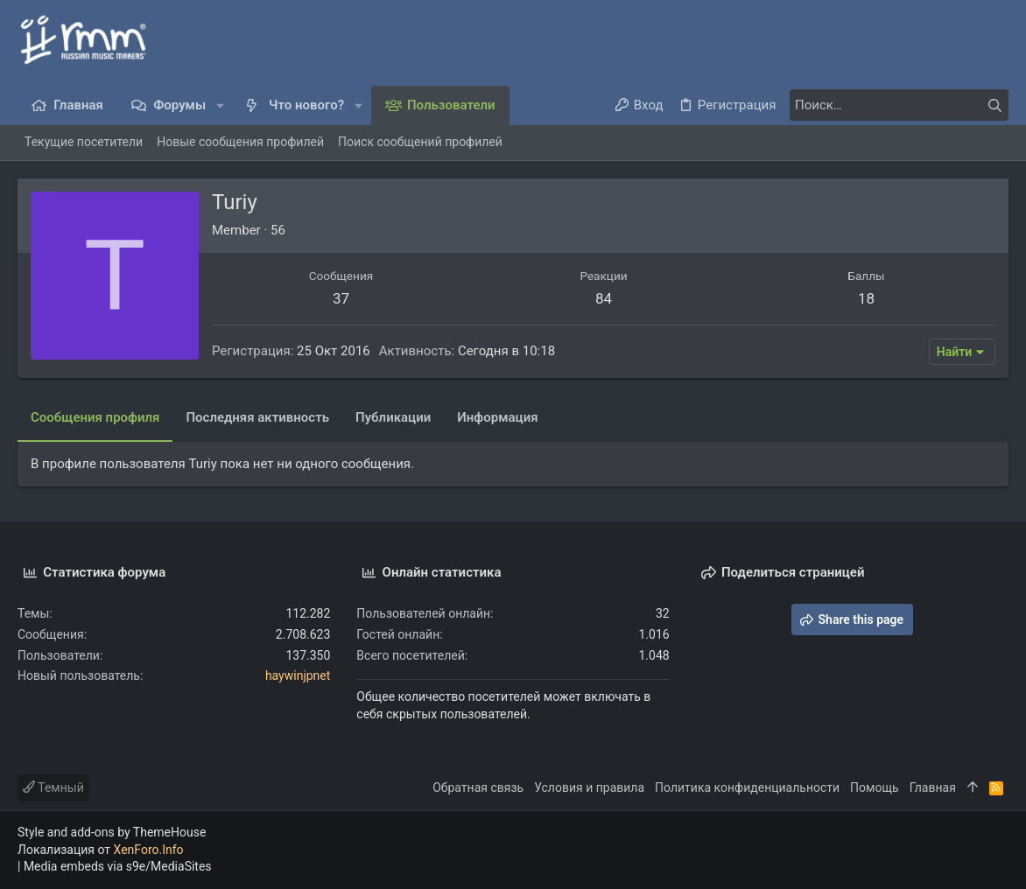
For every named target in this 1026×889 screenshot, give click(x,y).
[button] (220, 105)
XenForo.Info (149, 850)
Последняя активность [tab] (257, 417)
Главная (933, 787)
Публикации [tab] (393, 417)
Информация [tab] (497, 417)
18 (866, 298)
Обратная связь (478, 787)
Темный (53, 787)
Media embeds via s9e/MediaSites (118, 866)
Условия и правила (589, 787)
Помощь (874, 787)
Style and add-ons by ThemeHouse (112, 832)
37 (341, 298)
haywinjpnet (297, 675)
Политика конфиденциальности (747, 787)
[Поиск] (899, 105)
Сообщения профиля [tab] (95, 417)
